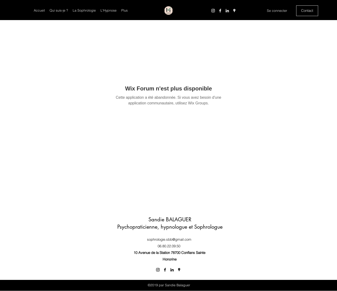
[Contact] (307, 10)
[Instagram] (213, 10)
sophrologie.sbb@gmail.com (169, 239)
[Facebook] (220, 10)
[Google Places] (234, 10)
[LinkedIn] (227, 10)
